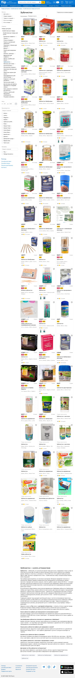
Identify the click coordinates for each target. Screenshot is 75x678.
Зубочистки (25, 658)
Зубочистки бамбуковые (44, 655)
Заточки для (10, 82)
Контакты (3, 167)
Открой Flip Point (54, 5)
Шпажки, (9, 53)
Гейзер (9, 154)
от (4, 104)
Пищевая (9, 96)
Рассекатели (10, 67)
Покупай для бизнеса (41, 5)
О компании (19, 665)
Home (7, 130)
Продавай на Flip (28, 5)
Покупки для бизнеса (7, 165)
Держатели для (8, 56)
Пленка (9, 40)
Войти (47, 1)
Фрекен (7, 140)
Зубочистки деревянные (61, 655)
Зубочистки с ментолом (28, 655)
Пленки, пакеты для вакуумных (9, 93)
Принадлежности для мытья (9, 76)
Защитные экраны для (10, 73)
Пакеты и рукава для (9, 42)
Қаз (54, 2)
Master (7, 126)
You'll (7, 142)
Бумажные (10, 36)
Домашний (9, 138)
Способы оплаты (5, 163)
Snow (7, 132)
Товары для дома (5, 8)
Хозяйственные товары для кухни (31, 8)
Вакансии (18, 669)
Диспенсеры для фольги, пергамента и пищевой (10, 85)
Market (7, 128)
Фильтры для (9, 63)
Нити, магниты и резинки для (11, 89)
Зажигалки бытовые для (10, 69)
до (10, 104)
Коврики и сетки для (9, 79)
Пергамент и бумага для (10, 45)
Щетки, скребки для (9, 59)
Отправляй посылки (15, 5)
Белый (7, 134)
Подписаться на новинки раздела (65, 12)
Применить (16, 104)
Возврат (3, 669)
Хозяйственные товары (16, 8)
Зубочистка (8, 121)
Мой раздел (48, 2)
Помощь (3, 665)
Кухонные (8, 65)
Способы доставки (6, 161)
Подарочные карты (66, 5)
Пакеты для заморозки (10, 51)
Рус (58, 2)
